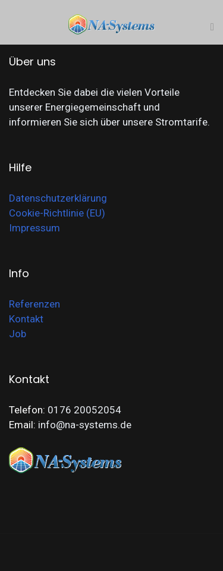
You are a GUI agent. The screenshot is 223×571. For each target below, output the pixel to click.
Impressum (34, 228)
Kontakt (26, 319)
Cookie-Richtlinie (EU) (57, 213)
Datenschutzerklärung (58, 198)
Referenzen (34, 304)
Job (17, 334)
